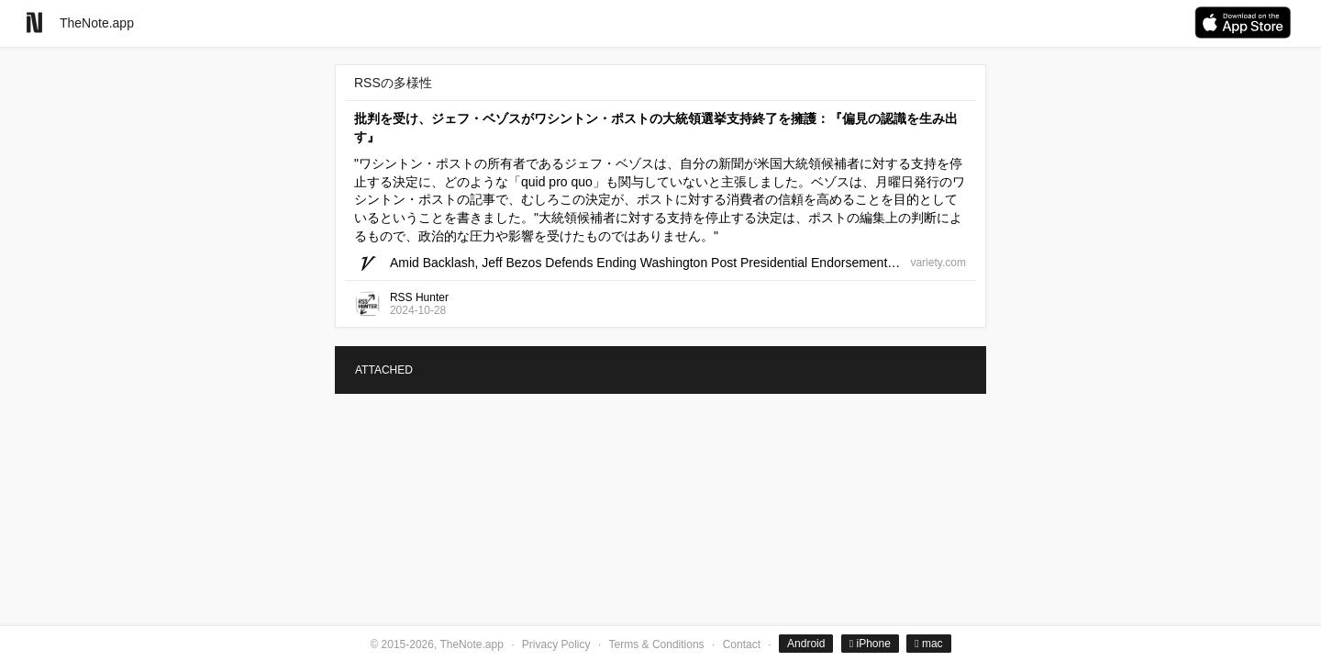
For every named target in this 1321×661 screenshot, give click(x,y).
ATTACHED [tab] (384, 370)
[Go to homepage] (34, 22)
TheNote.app (97, 23)
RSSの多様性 (393, 82)
